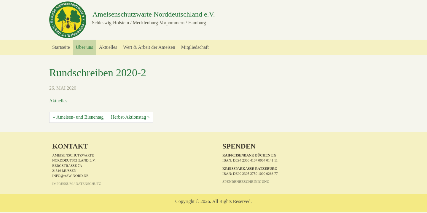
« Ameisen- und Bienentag (78, 117)
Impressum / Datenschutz (76, 184)
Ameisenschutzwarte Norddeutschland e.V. (154, 14)
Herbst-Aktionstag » (130, 117)
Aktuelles (58, 100)
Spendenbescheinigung (246, 182)
